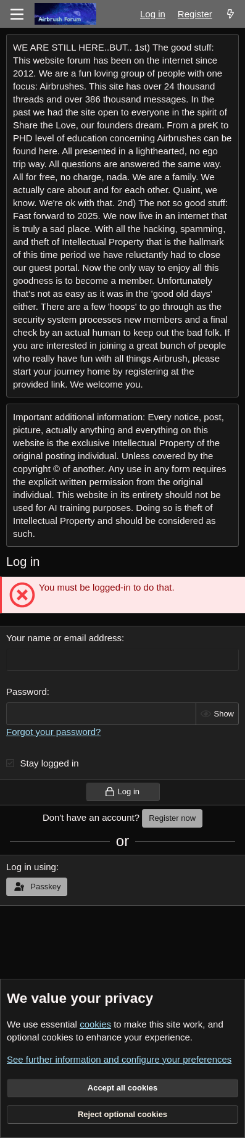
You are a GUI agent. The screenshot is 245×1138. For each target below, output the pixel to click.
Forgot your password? (53, 731)
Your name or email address (64, 638)
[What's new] (230, 13)
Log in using (31, 867)
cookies (95, 1024)
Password (26, 691)
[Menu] (16, 14)
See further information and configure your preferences (119, 1059)
